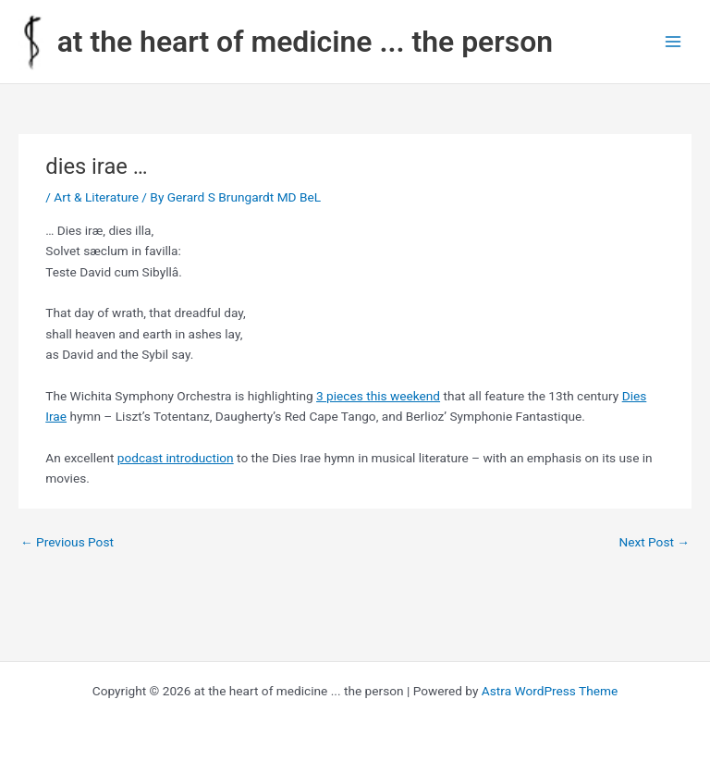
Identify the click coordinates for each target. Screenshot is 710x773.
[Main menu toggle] (673, 42)
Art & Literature (96, 197)
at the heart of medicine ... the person (305, 41)
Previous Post (67, 541)
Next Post (654, 541)
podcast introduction (175, 457)
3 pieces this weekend (378, 395)
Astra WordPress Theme (550, 690)
